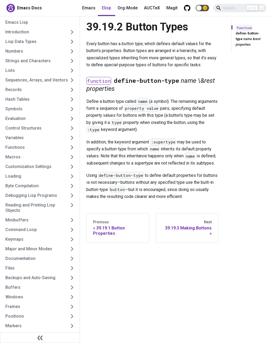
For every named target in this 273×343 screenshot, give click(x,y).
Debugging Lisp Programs (31, 195)
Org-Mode (128, 7)
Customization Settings (28, 166)
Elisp (106, 7)
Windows (14, 296)
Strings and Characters (28, 60)
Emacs (88, 7)
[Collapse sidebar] (40, 337)
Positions (14, 316)
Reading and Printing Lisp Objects (30, 207)
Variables (14, 137)
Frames (12, 306)
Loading (13, 176)
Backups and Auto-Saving (30, 277)
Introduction (17, 31)
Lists (10, 70)
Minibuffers (17, 220)
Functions (15, 147)
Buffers (13, 287)
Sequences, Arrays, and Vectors (36, 80)
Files (10, 268)
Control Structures (23, 128)
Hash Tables (17, 99)
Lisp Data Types (21, 41)
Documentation (20, 258)
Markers (13, 325)
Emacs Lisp (16, 22)
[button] (202, 8)
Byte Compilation (22, 185)
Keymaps (14, 239)
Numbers (14, 51)
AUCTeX (152, 7)
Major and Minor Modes (28, 248)
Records (13, 89)
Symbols (13, 108)
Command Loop (21, 229)
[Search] (240, 8)
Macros (13, 156)
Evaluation (15, 118)
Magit (172, 7)
